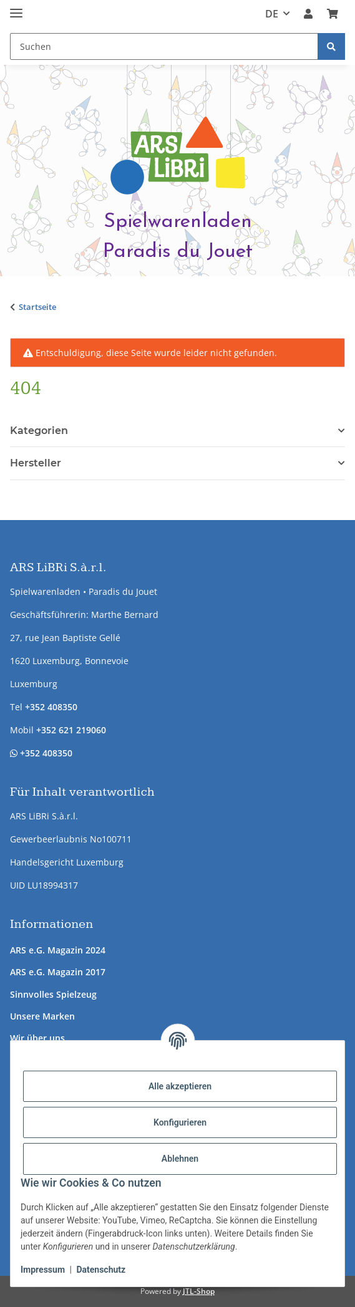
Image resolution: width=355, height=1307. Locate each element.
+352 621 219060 (71, 730)
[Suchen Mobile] (164, 46)
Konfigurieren (180, 1122)
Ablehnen (180, 1159)
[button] (308, 13)
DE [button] (271, 14)
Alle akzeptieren (180, 1086)
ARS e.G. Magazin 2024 (57, 950)
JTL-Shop (199, 1291)
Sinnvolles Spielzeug (53, 994)
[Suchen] (331, 46)
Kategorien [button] (39, 430)
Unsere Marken (42, 1016)
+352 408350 (51, 707)
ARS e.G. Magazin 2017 (57, 972)
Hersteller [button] (35, 463)
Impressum (43, 1270)
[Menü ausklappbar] (16, 8)
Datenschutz (100, 1270)
